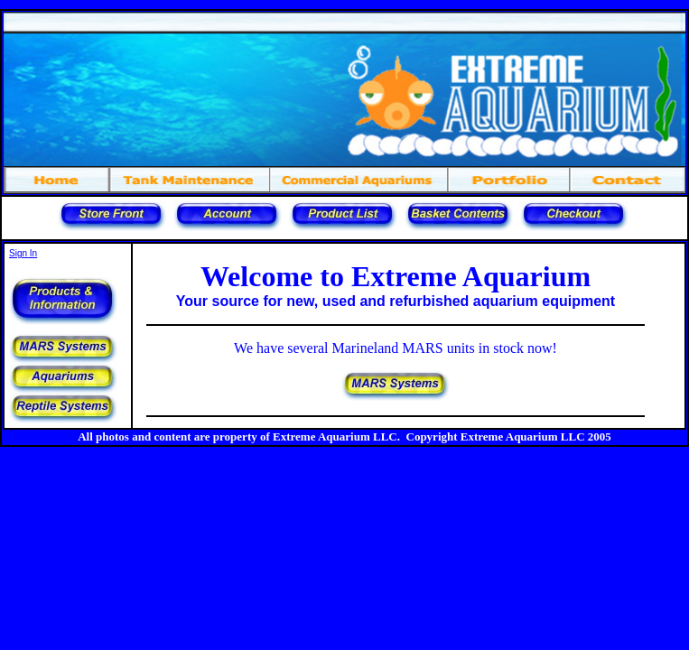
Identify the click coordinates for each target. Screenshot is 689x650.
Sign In (23, 253)
